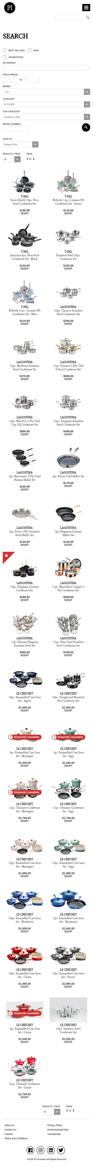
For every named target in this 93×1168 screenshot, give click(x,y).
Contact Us (10, 1129)
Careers (9, 1134)
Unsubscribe (54, 1134)
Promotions (16, 57)
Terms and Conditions (16, 1138)
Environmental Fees (58, 1129)
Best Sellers (17, 50)
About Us (9, 1125)
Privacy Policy (54, 1125)
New (36, 50)
